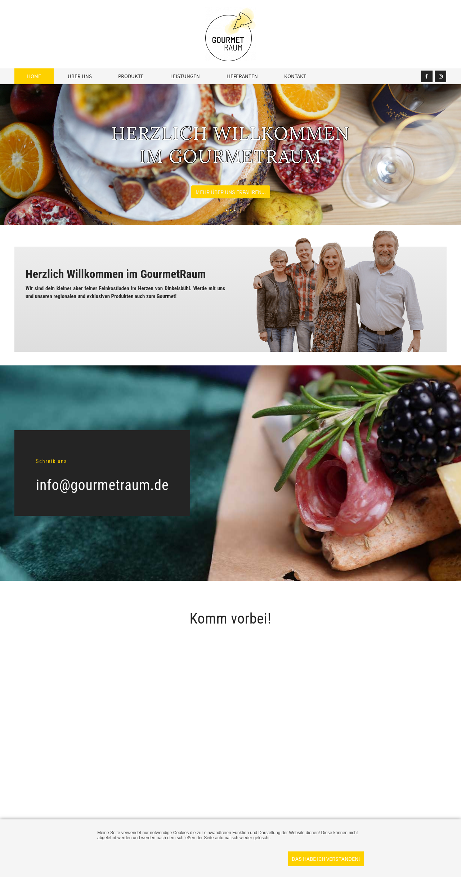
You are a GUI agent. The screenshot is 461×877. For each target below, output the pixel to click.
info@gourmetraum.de (102, 485)
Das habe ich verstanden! (326, 858)
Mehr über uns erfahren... (231, 191)
